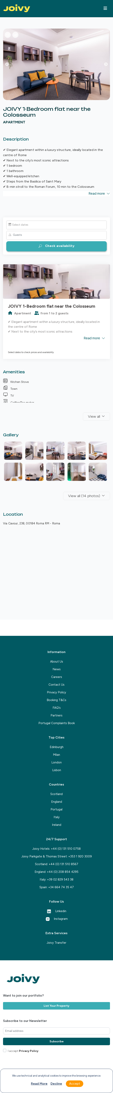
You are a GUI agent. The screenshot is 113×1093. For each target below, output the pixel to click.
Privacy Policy (56, 692)
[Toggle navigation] (105, 8)
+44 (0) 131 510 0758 (66, 849)
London (56, 762)
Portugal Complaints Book (56, 723)
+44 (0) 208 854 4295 (62, 872)
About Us (56, 661)
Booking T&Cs (56, 700)
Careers (56, 677)
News (57, 669)
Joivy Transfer (56, 943)
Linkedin (56, 911)
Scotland (56, 794)
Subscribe (57, 1041)
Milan (56, 755)
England (56, 802)
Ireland (56, 825)
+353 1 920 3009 (80, 856)
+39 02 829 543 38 (60, 879)
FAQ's (57, 708)
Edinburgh (56, 747)
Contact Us (56, 684)
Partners (56, 715)
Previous (10, 65)
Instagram (56, 919)
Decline (56, 1084)
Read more (39, 1084)
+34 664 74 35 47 (61, 887)
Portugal (56, 809)
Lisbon (56, 770)
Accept (74, 1084)
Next (109, 65)
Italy (57, 817)
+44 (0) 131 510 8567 (63, 864)
